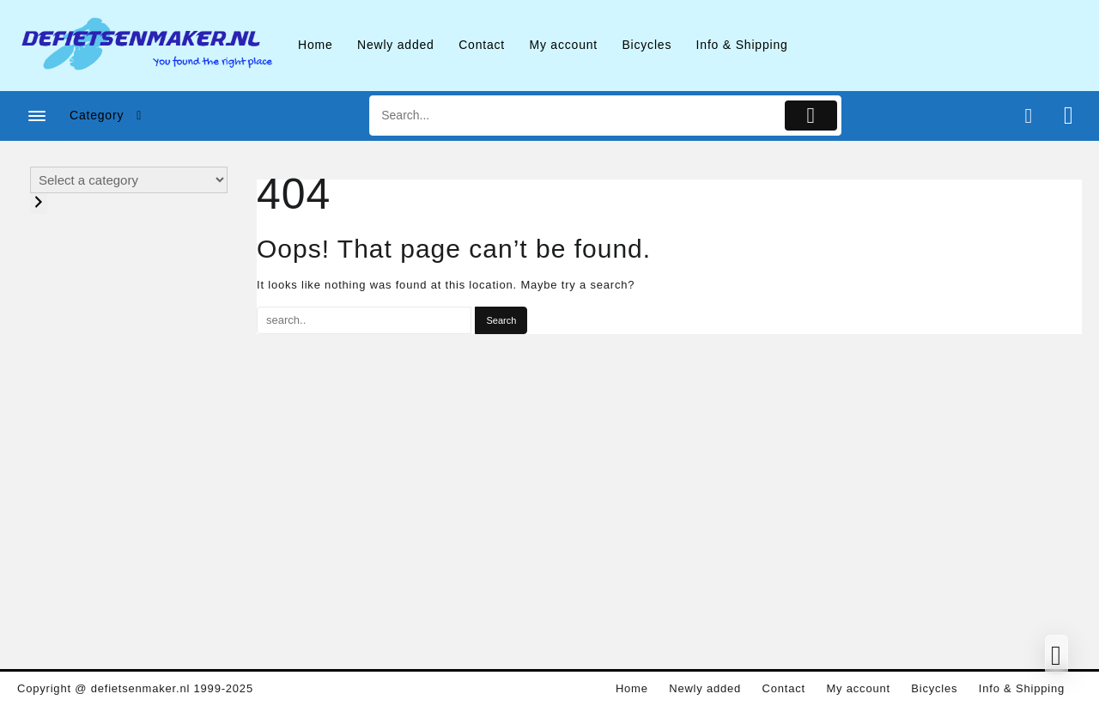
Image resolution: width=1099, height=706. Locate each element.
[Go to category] (38, 203)
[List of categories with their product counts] (129, 180)
